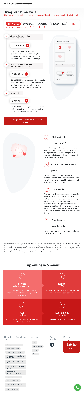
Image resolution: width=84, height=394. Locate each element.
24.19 (13, 24)
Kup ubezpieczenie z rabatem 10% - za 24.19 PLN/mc (26, 121)
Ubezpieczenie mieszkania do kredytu (15, 356)
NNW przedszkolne (12, 348)
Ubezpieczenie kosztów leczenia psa (14, 385)
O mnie (35, 350)
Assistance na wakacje (13, 377)
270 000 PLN (18, 45)
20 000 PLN (17, 100)
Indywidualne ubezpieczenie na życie (14, 372)
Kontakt (35, 354)
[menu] (76, 4)
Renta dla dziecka (12, 389)
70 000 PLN (17, 74)
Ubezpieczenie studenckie (15, 352)
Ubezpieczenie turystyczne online (15, 367)
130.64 (59, 24)
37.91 (28, 24)
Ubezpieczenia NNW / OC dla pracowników (15, 362)
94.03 (43, 24)
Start (34, 343)
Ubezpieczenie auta (12, 380)
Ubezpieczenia (37, 346)
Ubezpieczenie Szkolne (14, 345)
